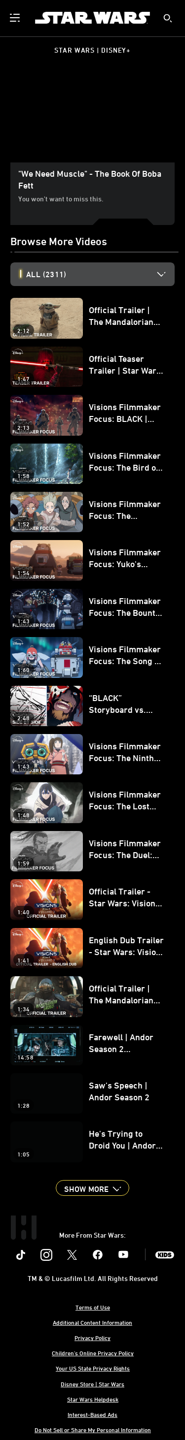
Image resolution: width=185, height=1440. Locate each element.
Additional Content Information (92, 1322)
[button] (92, 1188)
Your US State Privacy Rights (93, 1368)
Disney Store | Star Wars (92, 1383)
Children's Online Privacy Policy (93, 1352)
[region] (92, 116)
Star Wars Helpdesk (92, 1399)
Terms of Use (92, 1307)
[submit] (167, 18)
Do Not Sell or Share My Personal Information (93, 1429)
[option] (100, 274)
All (46, 274)
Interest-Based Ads (92, 1414)
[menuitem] (16, 18)
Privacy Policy (92, 1337)
